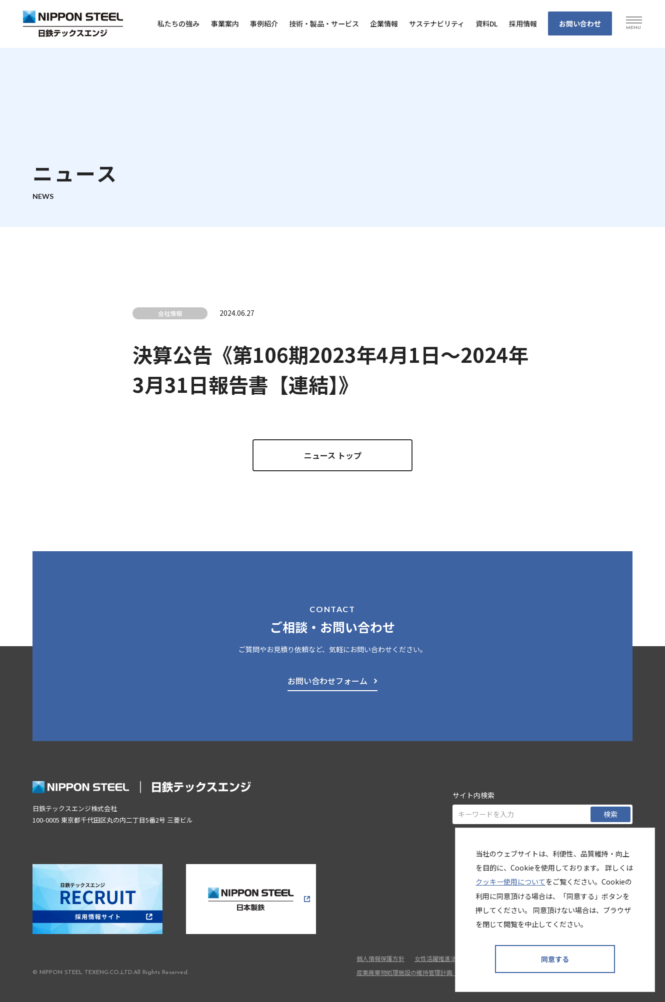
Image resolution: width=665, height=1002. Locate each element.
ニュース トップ (333, 455)
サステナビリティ (436, 23)
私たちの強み (179, 23)
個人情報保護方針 (380, 958)
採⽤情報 (523, 23)
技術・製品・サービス (324, 23)
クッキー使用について (511, 882)
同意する (555, 959)
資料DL (487, 23)
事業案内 (225, 23)
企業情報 (384, 23)
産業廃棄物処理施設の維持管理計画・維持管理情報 (425, 972)
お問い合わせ (580, 23)
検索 (611, 814)
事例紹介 (264, 23)
